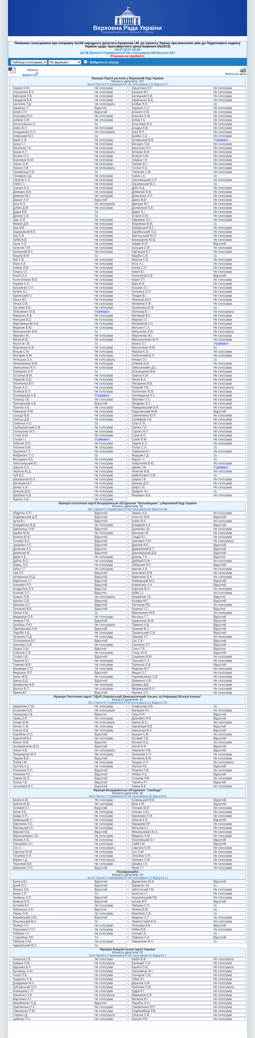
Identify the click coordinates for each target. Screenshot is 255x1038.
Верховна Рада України (127, 27)
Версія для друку (236, 73)
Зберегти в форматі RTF (23, 71)
